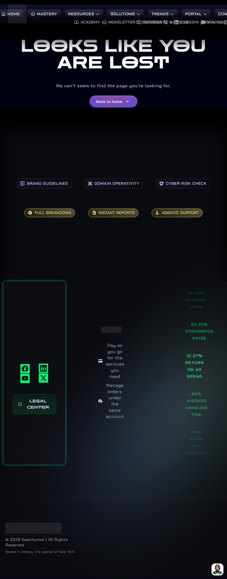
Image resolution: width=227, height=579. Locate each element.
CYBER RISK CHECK (188, 183)
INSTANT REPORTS (113, 213)
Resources (84, 13)
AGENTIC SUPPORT (182, 213)
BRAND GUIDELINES (38, 183)
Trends (163, 13)
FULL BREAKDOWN (44, 213)
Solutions (126, 13)
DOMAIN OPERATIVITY (113, 183)
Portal (196, 13)
